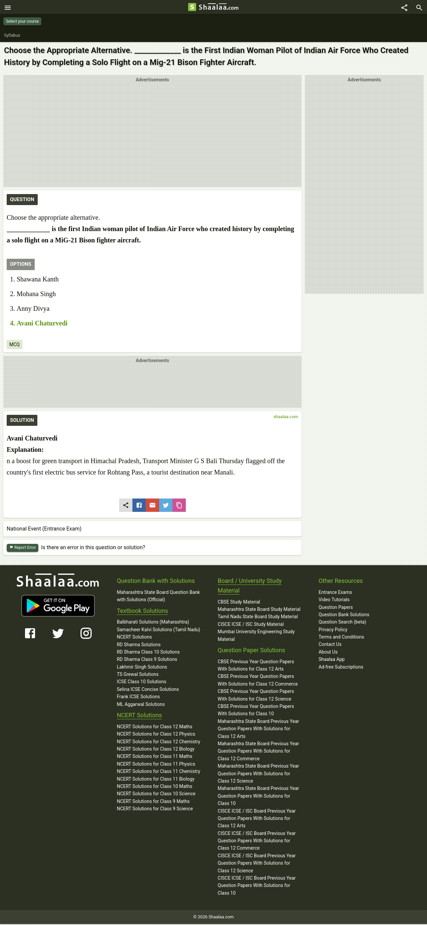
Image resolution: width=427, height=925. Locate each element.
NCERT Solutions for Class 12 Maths (154, 727)
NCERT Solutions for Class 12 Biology (155, 750)
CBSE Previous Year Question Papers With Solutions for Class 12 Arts (256, 666)
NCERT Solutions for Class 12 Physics (156, 735)
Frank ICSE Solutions (138, 697)
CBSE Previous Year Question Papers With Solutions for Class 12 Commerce (258, 681)
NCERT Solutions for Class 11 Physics (156, 765)
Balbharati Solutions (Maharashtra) (153, 623)
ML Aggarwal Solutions (141, 705)
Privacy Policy (333, 630)
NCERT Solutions (134, 638)
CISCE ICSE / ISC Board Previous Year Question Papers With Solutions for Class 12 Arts (257, 819)
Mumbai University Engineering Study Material (256, 636)
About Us (328, 653)
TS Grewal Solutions (137, 675)
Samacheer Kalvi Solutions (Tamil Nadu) (158, 630)
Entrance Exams (335, 593)
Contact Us (330, 645)
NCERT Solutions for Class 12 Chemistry (158, 742)
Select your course (22, 21)
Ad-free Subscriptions (341, 668)
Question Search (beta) (342, 623)
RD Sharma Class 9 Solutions (147, 660)
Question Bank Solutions (344, 615)
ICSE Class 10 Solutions (141, 683)
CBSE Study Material (239, 603)
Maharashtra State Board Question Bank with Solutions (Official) (158, 597)
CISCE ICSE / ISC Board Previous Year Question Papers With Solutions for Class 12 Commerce (257, 842)
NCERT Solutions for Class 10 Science (156, 794)
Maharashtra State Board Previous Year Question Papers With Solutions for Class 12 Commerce (258, 752)
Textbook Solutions (142, 611)
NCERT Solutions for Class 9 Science (155, 809)
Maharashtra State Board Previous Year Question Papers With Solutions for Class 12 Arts (258, 730)
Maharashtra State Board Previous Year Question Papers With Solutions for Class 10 (258, 797)
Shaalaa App (332, 660)
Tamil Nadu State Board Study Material (258, 617)
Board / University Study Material (250, 586)
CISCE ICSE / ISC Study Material (251, 625)
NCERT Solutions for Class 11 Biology (155, 780)
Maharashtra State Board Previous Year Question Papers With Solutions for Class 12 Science (258, 774)
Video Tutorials (334, 600)
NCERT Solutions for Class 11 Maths (154, 757)
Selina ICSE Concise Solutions (148, 690)
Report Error (22, 548)
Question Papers (336, 608)
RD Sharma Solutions (138, 645)
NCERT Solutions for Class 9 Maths (153, 802)
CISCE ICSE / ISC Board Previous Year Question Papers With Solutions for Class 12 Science (257, 864)
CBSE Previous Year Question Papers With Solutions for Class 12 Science (256, 696)
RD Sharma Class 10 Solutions (148, 653)
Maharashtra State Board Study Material (259, 610)
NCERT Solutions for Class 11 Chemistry (158, 772)
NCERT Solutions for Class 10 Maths (154, 787)
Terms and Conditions (341, 638)
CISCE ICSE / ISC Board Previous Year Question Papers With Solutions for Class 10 (257, 886)
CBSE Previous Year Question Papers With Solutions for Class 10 (256, 711)
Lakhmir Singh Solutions (142, 668)
